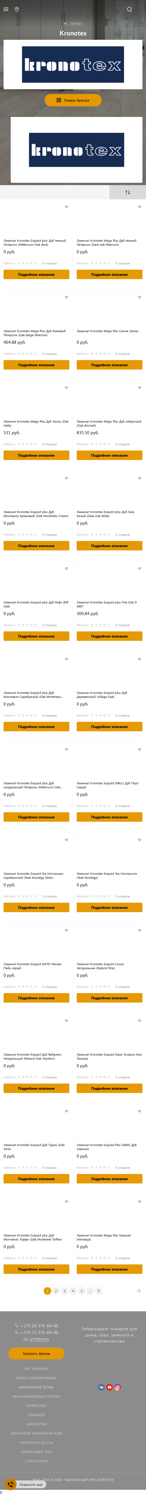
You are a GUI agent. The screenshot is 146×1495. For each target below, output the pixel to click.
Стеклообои (36, 1461)
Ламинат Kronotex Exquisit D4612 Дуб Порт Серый (107, 785)
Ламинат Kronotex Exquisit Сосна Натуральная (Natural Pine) (100, 966)
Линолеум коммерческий (36, 1433)
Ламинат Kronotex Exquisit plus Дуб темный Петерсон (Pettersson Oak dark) (35, 242)
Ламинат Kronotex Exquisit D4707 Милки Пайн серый (32, 966)
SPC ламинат (36, 1368)
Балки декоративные (36, 1378)
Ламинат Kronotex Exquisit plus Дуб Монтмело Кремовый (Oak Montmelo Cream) (36, 514)
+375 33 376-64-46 (39, 1332)
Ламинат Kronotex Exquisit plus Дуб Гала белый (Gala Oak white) (105, 514)
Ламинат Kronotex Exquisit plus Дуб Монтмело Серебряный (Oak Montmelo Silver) (32, 695)
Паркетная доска (36, 1442)
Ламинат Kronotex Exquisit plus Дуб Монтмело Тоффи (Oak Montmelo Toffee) (33, 1237)
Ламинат (36, 1415)
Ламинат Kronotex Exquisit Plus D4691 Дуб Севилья (107, 1147)
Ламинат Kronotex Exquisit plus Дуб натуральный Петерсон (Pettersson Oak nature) (32, 785)
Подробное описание (36, 274)
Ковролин (36, 1405)
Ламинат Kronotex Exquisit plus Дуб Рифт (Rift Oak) (36, 604)
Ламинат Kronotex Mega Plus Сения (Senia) (107, 331)
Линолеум (36, 1424)
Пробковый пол (36, 1452)
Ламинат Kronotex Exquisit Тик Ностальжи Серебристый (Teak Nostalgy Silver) (33, 875)
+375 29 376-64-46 (39, 1326)
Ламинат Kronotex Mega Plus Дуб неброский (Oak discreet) (109, 423)
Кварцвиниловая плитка (36, 1396)
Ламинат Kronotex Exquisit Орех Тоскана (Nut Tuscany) (109, 1056)
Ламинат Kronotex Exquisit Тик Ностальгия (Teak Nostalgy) (107, 875)
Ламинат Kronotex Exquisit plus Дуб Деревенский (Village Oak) (102, 695)
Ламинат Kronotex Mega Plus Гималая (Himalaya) (104, 1237)
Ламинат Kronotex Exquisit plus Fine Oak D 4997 (107, 604)
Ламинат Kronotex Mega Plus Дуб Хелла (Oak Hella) (36, 423)
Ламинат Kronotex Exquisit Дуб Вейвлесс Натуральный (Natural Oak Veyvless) (32, 1056)
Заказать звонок (36, 1353)
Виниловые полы (36, 1387)
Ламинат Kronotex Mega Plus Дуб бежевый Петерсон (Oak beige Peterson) (35, 333)
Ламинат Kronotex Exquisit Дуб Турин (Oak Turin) (34, 1147)
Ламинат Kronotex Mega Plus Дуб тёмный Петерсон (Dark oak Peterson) (107, 242)
